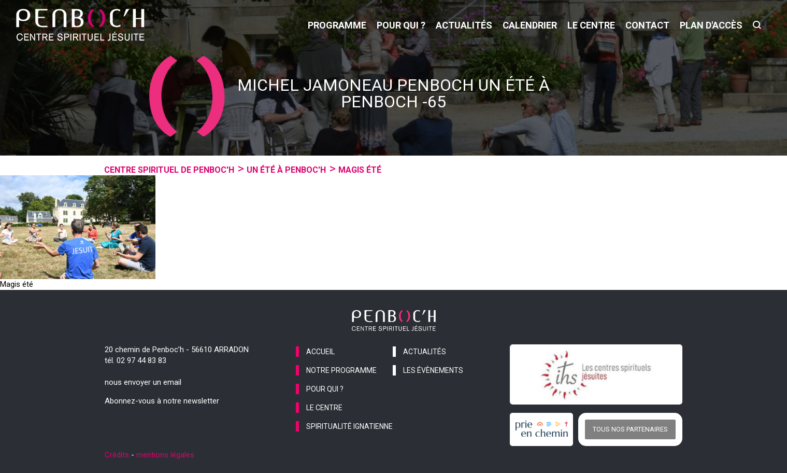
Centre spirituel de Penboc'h (169, 170)
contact (647, 25)
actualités (464, 25)
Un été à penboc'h (286, 170)
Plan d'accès (711, 25)
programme (337, 25)
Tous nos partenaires (630, 429)
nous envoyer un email (143, 382)
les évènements (433, 370)
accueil (320, 351)
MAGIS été (359, 170)
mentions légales (165, 455)
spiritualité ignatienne (349, 426)
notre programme (341, 370)
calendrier (530, 25)
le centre (591, 25)
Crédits (117, 455)
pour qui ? (401, 25)
